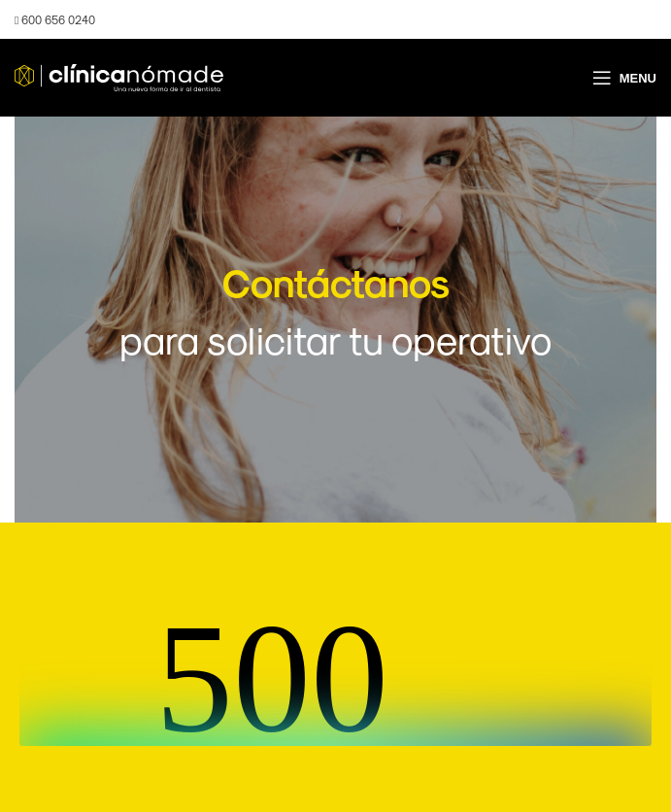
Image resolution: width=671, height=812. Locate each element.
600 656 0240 (55, 19)
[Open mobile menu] (624, 77)
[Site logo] (119, 76)
